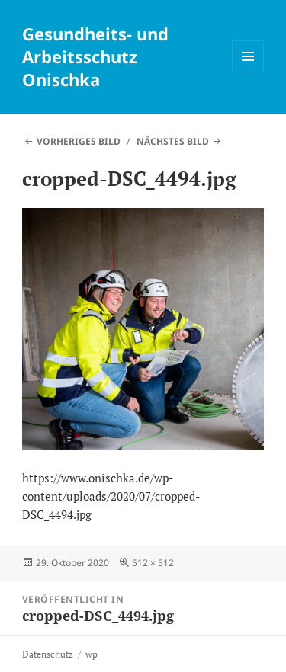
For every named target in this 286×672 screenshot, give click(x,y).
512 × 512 (153, 562)
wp (91, 654)
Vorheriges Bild (79, 141)
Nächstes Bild (173, 141)
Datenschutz (47, 654)
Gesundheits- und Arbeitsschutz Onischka (95, 56)
